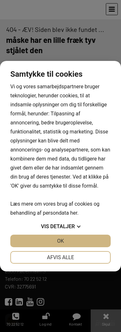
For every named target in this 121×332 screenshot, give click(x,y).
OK (60, 241)
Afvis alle (60, 257)
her (73, 213)
